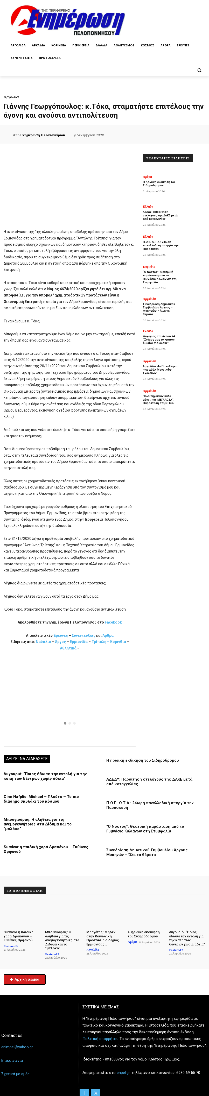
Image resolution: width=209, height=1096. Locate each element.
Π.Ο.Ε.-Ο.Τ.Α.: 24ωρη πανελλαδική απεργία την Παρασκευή (161, 245)
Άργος (61, 642)
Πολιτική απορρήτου (100, 1038)
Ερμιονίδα (79, 642)
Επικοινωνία (12, 1060)
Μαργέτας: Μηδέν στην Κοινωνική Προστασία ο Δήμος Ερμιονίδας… (102, 938)
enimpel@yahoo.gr (17, 1047)
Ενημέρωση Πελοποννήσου (42, 135)
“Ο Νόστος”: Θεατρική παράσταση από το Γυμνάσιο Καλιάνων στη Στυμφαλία (145, 828)
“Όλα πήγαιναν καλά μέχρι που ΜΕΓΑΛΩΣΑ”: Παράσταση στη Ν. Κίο (158, 399)
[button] (199, 70)
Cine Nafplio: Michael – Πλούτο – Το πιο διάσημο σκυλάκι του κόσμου (41, 799)
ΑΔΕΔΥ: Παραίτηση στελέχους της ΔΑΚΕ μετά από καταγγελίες (160, 215)
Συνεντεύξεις (83, 635)
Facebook (113, 622)
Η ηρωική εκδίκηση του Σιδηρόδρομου (142, 760)
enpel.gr (123, 1072)
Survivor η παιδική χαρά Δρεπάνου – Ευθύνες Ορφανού (18, 936)
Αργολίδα (11, 97)
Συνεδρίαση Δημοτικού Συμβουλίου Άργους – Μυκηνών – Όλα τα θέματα (148, 852)
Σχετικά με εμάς (15, 1074)
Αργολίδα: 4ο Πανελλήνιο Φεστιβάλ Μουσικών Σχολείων (160, 370)
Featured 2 (11, 945)
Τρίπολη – (100, 642)
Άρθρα (108, 635)
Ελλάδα (148, 206)
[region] (70, 698)
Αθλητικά (68, 648)
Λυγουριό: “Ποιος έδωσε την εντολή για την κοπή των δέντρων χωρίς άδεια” (45, 776)
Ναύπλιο (44, 642)
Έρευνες (61, 635)
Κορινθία (118, 642)
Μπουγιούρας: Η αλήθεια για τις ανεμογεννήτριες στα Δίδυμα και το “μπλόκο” (38, 824)
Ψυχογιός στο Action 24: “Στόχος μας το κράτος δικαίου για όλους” (159, 340)
